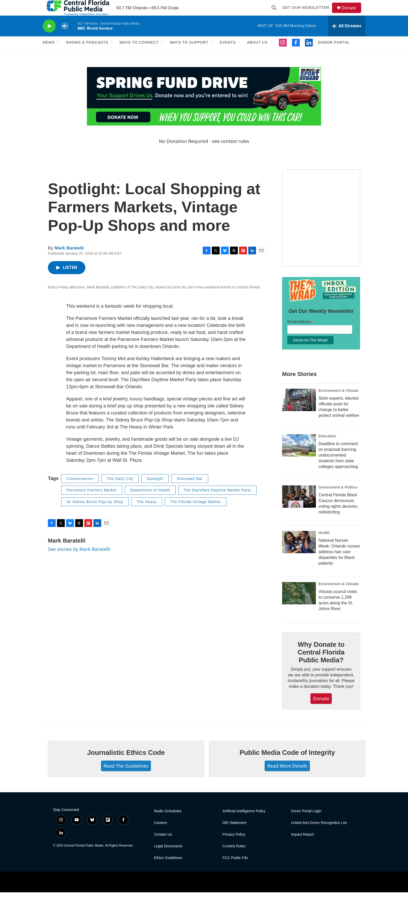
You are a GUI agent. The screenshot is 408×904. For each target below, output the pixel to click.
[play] (49, 38)
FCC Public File (235, 870)
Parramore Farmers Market (92, 502)
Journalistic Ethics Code (126, 764)
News (49, 54)
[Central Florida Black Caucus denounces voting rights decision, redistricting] (299, 508)
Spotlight (155, 490)
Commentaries (80, 490)
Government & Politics (338, 499)
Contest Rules (233, 858)
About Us (257, 54)
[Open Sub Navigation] (58, 54)
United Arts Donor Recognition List (319, 834)
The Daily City (120, 490)
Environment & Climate (338, 402)
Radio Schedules (168, 823)
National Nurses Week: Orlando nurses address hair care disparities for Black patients (339, 563)
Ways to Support (189, 54)
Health (324, 544)
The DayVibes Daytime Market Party (217, 502)
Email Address (300, 333)
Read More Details (287, 777)
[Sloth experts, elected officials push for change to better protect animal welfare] (299, 411)
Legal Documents (168, 858)
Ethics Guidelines (168, 870)
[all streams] (346, 37)
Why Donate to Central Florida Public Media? (321, 664)
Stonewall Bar (189, 490)
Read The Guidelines (126, 777)
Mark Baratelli (69, 259)
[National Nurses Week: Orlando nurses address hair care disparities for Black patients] (299, 554)
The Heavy (147, 513)
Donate (352, 13)
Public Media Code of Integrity (287, 764)
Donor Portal (334, 54)
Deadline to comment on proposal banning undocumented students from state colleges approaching (338, 466)
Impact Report (302, 846)
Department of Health (150, 502)
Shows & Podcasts (87, 54)
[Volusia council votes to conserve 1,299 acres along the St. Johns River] (299, 605)
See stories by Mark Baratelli (79, 561)
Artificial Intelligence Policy (243, 823)
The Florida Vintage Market (195, 513)
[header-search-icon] (276, 13)
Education (327, 448)
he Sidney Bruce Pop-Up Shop (95, 513)
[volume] (64, 38)
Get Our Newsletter (308, 13)
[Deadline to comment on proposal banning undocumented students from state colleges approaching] (299, 457)
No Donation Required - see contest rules (204, 153)
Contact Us (163, 846)
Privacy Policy (233, 846)
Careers (160, 834)
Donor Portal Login (306, 823)
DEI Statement (234, 834)
